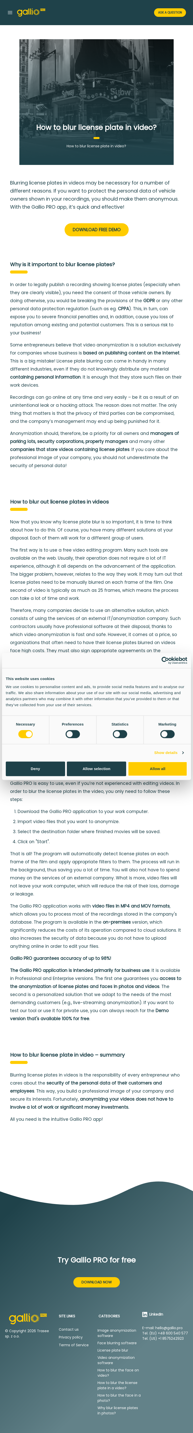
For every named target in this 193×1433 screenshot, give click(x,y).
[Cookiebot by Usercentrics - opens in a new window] (165, 660)
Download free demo (97, 230)
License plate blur (113, 1350)
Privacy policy (71, 1337)
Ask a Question (170, 12)
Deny (35, 769)
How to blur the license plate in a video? (117, 1385)
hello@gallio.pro (169, 1327)
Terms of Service (74, 1345)
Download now (96, 1282)
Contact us (69, 1329)
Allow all (157, 769)
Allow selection (97, 769)
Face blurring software (117, 1343)
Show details (166, 752)
